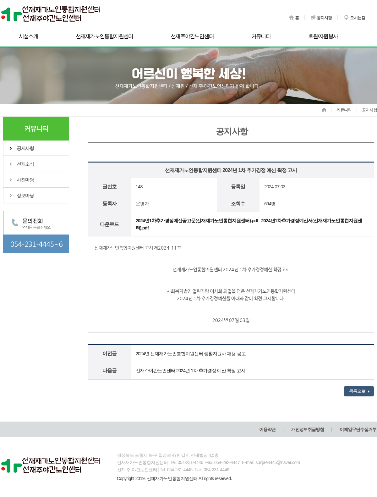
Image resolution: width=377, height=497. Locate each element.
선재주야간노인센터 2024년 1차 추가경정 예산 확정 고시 (191, 370)
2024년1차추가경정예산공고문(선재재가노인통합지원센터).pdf (197, 220)
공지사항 (321, 16)
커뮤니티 (260, 36)
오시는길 (354, 16)
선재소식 (25, 164)
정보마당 (25, 195)
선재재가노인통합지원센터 (104, 36)
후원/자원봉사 (323, 36)
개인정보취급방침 (307, 429)
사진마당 (25, 179)
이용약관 (267, 429)
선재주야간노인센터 (192, 36)
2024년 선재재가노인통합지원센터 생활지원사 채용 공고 (191, 353)
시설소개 (28, 36)
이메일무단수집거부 (358, 429)
